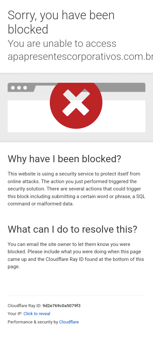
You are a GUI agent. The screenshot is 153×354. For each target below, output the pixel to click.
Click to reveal (37, 313)
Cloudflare (69, 321)
